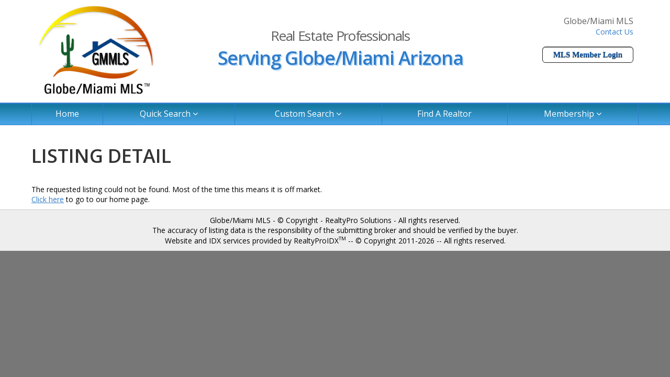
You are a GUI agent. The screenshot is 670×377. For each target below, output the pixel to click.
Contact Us (614, 32)
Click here (47, 199)
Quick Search (169, 113)
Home (67, 113)
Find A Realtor (444, 113)
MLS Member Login (587, 54)
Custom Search (308, 113)
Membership (572, 113)
